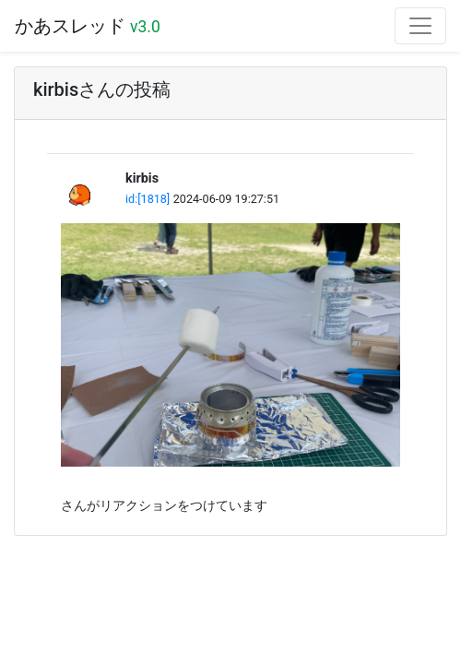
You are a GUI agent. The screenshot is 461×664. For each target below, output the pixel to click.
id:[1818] (147, 199)
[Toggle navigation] (420, 25)
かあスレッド (87, 26)
